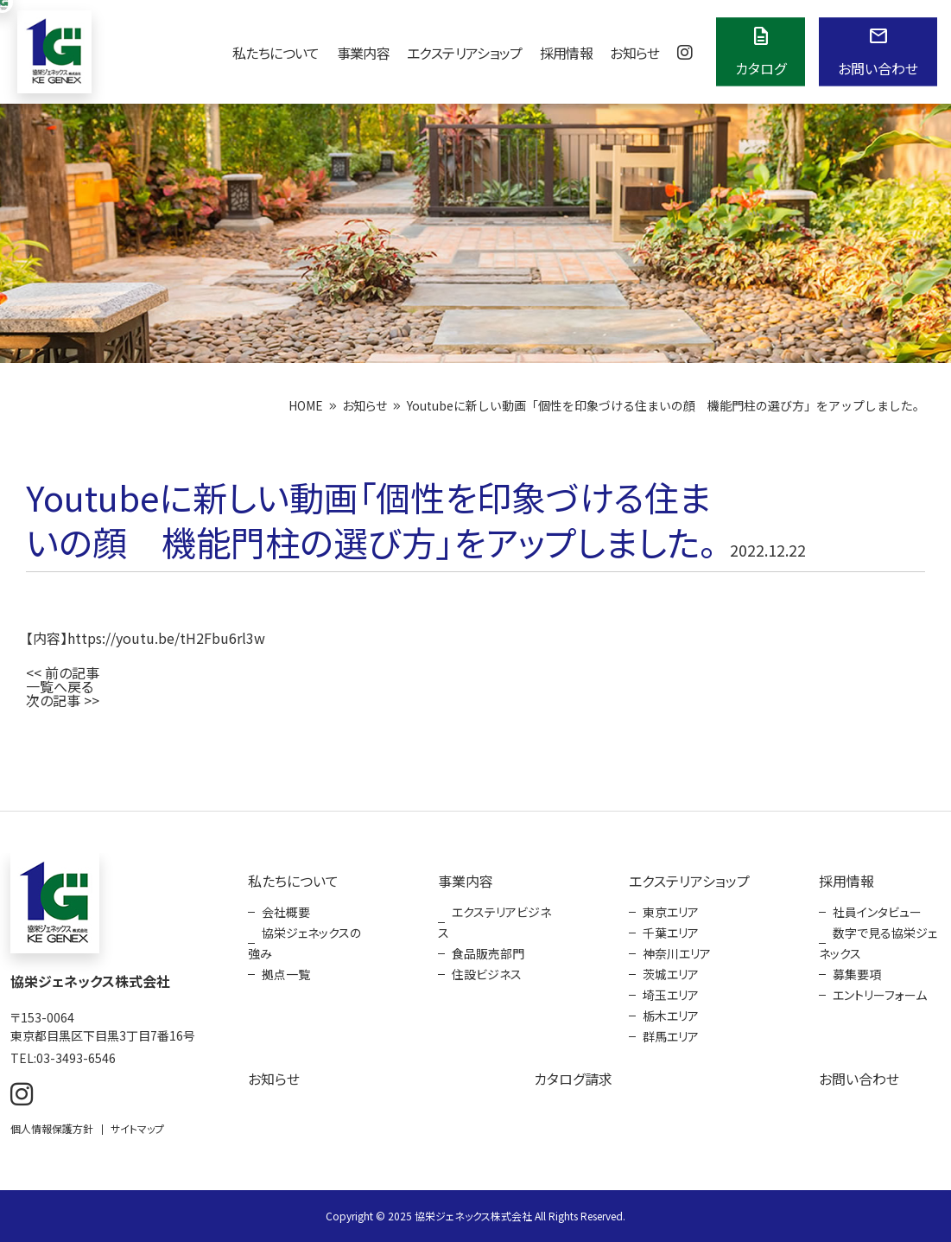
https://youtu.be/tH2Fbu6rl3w (166, 637)
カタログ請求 (573, 1078)
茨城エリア (671, 974)
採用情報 (566, 52)
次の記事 (53, 700)
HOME (305, 405)
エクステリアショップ (465, 52)
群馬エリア (671, 1036)
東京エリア (671, 911)
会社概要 (286, 911)
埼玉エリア (671, 994)
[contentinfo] (475, 1026)
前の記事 (72, 672)
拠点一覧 (286, 974)
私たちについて (276, 52)
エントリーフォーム (880, 994)
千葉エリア (671, 932)
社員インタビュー (877, 911)
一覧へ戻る (59, 686)
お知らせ (634, 52)
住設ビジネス (487, 974)
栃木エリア (671, 1015)
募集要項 (857, 974)
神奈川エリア (677, 953)
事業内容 (363, 52)
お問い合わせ (859, 1078)
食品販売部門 (488, 953)
